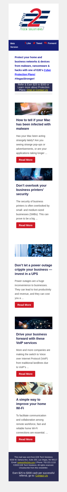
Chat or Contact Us (37, 89)
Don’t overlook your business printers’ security (31, 190)
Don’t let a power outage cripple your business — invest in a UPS (33, 269)
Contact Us (41, 475)
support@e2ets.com (26, 462)
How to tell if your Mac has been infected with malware (33, 124)
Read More (26, 159)
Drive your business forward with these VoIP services (31, 339)
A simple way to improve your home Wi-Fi (31, 404)
